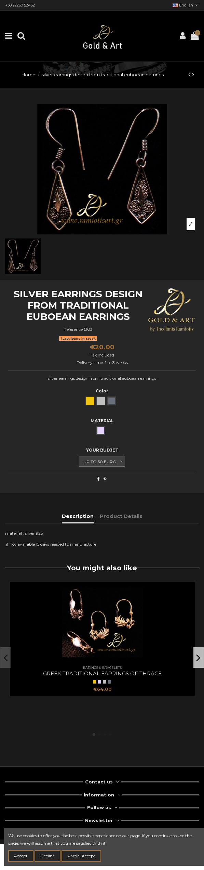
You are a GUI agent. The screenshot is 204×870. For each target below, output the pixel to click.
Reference (73, 329)
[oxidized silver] (109, 682)
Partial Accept (81, 855)
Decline (47, 855)
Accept (21, 855)
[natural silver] (104, 682)
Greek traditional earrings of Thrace (102, 673)
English (186, 5)
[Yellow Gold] (94, 682)
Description (78, 516)
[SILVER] (99, 682)
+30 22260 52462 (20, 5)
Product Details (121, 516)
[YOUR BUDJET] (102, 461)
